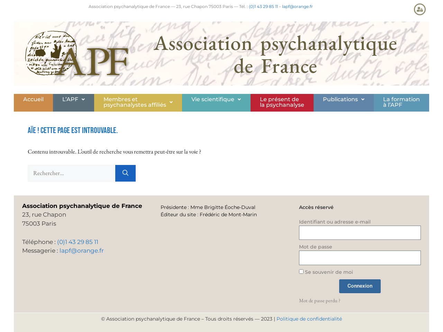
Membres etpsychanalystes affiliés (138, 102)
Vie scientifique (216, 99)
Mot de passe (315, 247)
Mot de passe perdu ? (319, 300)
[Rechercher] (125, 173)
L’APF (73, 99)
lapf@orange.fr (297, 6)
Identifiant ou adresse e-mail (335, 222)
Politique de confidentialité (309, 319)
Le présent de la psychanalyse (282, 102)
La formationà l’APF (401, 102)
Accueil (33, 99)
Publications (343, 99)
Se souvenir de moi (326, 272)
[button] (73, 99)
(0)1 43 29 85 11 (263, 6)
